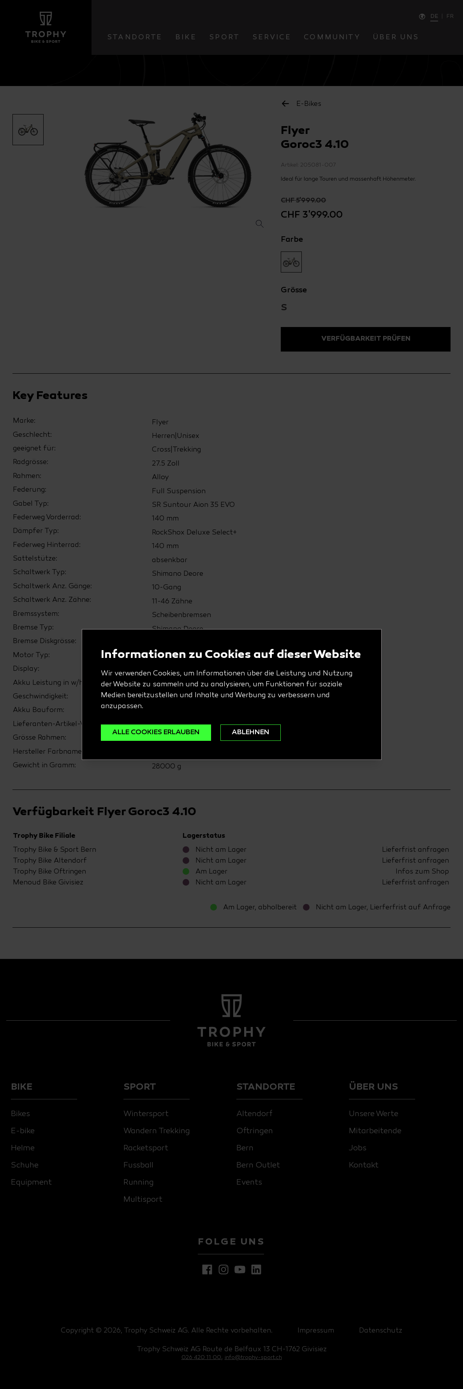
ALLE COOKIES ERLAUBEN (156, 732)
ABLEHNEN (250, 732)
